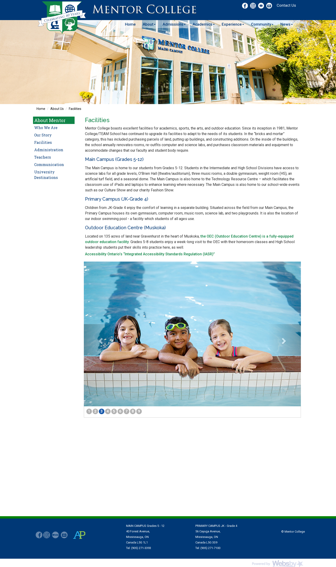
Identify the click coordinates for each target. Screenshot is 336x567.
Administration (48, 149)
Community (262, 24)
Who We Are (46, 127)
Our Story (43, 135)
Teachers (42, 157)
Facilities (75, 109)
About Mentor (50, 120)
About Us (57, 109)
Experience (233, 24)
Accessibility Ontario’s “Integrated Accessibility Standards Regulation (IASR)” (150, 254)
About (149, 24)
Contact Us (286, 5)
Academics (204, 24)
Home (130, 24)
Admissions (174, 24)
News (286, 24)
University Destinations (46, 174)
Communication (49, 164)
